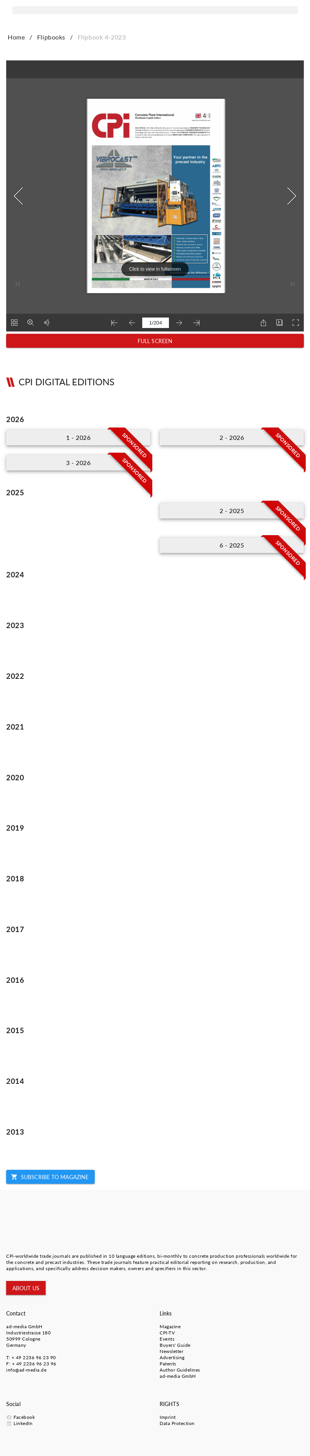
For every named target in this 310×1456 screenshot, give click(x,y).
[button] (155, 341)
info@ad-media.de (26, 1370)
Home (16, 37)
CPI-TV (167, 1333)
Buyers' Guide (175, 1345)
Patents (168, 1364)
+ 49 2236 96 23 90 (34, 1357)
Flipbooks (51, 37)
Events (167, 1339)
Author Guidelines (180, 1370)
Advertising (172, 1357)
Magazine (170, 1326)
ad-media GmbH (24, 1326)
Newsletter (171, 1351)
